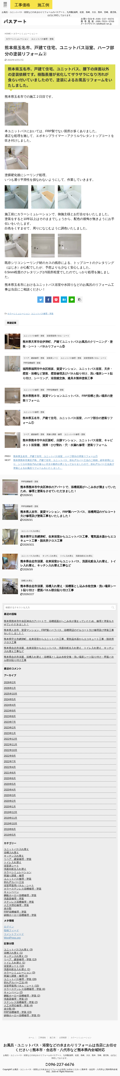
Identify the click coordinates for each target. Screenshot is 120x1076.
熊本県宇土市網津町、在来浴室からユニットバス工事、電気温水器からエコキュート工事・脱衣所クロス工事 (59, 641)
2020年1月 (10, 806)
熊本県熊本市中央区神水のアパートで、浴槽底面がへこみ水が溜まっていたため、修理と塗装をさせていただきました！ (59, 623)
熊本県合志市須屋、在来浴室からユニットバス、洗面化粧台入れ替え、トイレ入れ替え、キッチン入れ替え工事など (59, 650)
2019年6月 (10, 829)
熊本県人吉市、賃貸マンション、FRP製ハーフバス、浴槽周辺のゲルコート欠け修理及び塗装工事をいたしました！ (59, 632)
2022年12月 (10, 739)
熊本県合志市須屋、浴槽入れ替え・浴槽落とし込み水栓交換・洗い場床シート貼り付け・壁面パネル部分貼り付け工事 (59, 659)
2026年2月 (10, 682)
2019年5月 (10, 834)
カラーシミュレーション (19, 313)
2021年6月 (10, 772)
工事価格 (42, 1037)
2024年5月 (10, 699)
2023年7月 (10, 722)
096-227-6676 (60, 1064)
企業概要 (63, 1037)
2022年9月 (10, 755)
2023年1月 (10, 733)
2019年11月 (10, 818)
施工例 (52, 1037)
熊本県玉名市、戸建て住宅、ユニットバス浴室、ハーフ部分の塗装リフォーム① (55, 456)
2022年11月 (10, 744)
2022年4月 (10, 767)
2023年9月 (10, 710)
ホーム (31, 1037)
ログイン (9, 926)
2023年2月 (10, 727)
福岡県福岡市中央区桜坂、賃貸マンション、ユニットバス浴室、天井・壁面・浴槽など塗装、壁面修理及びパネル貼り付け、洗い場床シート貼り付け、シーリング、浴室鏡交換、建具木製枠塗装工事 (68, 373)
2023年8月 (10, 716)
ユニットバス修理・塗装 (42, 313)
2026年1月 (10, 688)
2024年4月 (10, 705)
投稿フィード (11, 930)
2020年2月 (10, 801)
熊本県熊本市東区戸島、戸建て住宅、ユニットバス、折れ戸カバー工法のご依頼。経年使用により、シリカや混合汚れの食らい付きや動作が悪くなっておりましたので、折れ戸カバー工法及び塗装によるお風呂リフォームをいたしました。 (63, 464)
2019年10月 (10, 823)
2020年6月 (10, 778)
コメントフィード (14, 934)
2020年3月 (10, 795)
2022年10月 (10, 750)
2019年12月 (10, 812)
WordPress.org (12, 937)
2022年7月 (10, 761)
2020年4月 (10, 789)
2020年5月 (10, 784)
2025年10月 (10, 693)
